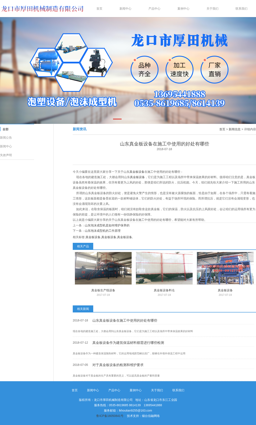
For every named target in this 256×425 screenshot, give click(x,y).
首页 (222, 129)
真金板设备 (136, 171)
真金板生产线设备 (103, 290)
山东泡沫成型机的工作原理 (103, 230)
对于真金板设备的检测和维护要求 (118, 365)
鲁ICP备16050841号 (110, 416)
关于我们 (157, 390)
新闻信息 (235, 129)
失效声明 (6, 155)
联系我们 (178, 390)
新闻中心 (6, 146)
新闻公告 (6, 137)
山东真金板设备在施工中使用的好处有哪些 (124, 320)
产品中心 (114, 390)
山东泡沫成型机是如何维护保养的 (107, 225)
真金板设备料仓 (164, 290)
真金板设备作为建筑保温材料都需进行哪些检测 (128, 342)
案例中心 (136, 390)
